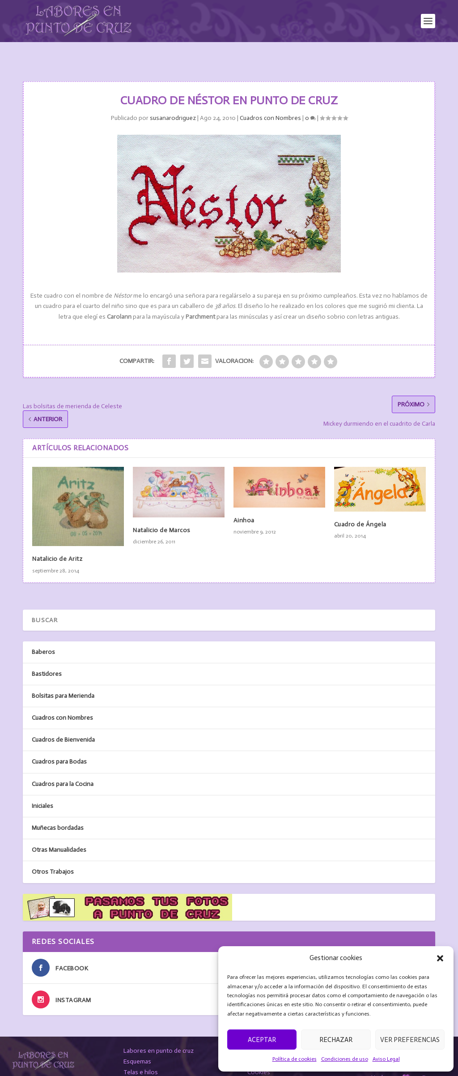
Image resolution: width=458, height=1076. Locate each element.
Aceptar (262, 1040)
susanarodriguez (173, 96)
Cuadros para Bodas (59, 740)
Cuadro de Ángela (360, 503)
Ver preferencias (410, 1040)
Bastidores (47, 652)
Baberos (43, 630)
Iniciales (42, 784)
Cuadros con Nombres (270, 96)
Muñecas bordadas (58, 806)
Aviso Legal (386, 1059)
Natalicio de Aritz (57, 537)
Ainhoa (243, 499)
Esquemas (137, 1040)
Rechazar (335, 1040)
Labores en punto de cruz (158, 1029)
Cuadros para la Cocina (62, 762)
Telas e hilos (140, 1051)
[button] (440, 958)
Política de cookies (294, 1059)
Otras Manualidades (59, 828)
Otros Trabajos (53, 850)
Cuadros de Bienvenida (63, 718)
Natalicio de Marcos (162, 508)
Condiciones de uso (344, 1059)
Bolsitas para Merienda (63, 674)
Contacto (136, 1061)
